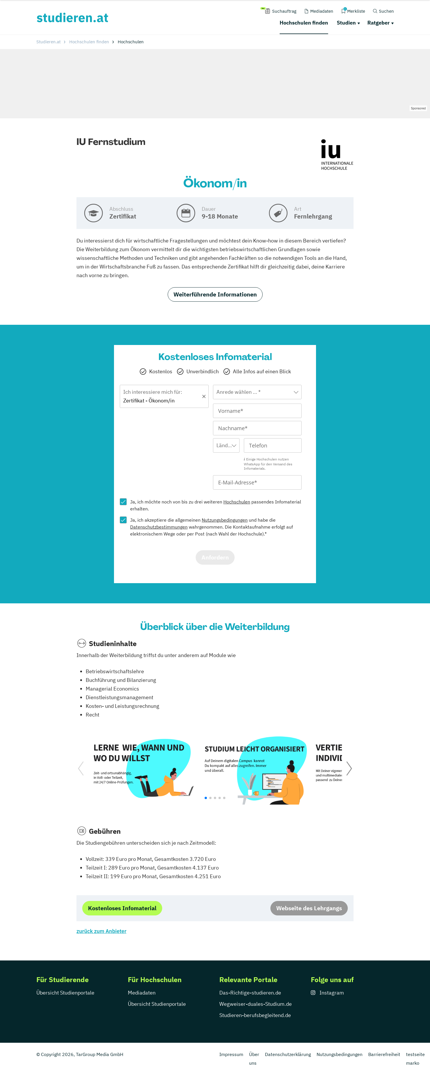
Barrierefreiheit (384, 1054)
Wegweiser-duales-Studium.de (255, 1004)
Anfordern (215, 557)
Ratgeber (378, 22)
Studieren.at (48, 41)
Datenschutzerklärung (288, 1054)
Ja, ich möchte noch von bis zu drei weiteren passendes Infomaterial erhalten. (215, 505)
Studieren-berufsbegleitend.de (255, 1015)
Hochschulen (236, 502)
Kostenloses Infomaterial (122, 908)
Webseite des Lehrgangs (309, 908)
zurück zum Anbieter (101, 931)
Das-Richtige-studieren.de (250, 992)
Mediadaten (142, 992)
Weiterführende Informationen (215, 294)
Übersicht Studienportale (65, 992)
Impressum (231, 1054)
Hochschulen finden (304, 22)
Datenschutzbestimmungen (159, 527)
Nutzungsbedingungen (225, 520)
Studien (346, 22)
